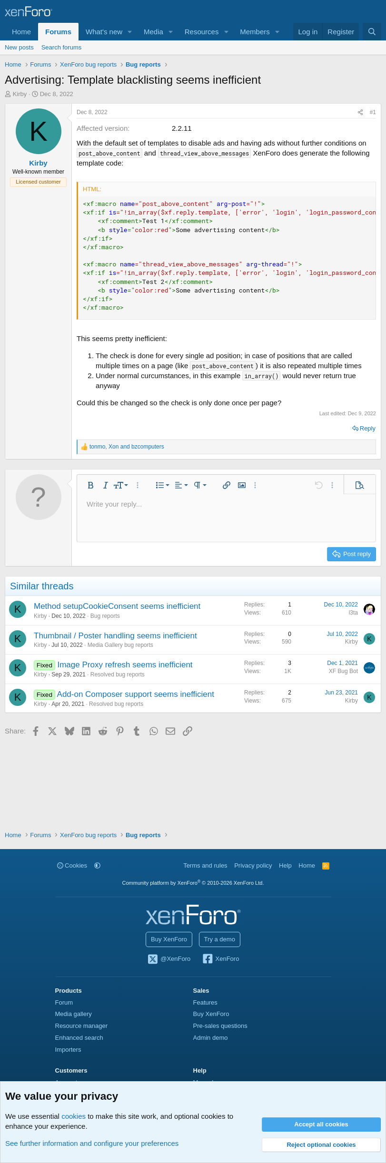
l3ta (353, 612)
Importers (68, 1049)
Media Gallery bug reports (120, 645)
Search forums (61, 47)
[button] (130, 31)
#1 (373, 112)
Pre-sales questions (220, 1025)
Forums (58, 32)
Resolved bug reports (117, 674)
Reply (368, 428)
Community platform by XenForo (193, 883)
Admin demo (210, 1037)
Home (21, 32)
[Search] (372, 31)
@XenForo (169, 959)
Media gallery (73, 1013)
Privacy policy (253, 865)
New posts (19, 47)
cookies (73, 1116)
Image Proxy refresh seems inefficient (124, 664)
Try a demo (219, 939)
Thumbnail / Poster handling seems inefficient (115, 635)
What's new (104, 32)
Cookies (72, 865)
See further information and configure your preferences (91, 1143)
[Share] (360, 112)
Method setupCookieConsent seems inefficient (117, 606)
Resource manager (81, 1025)
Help (285, 865)
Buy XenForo (169, 939)
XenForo (220, 959)
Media (153, 32)
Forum (64, 1002)
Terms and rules (205, 865)
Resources (202, 32)
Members (255, 32)
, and (126, 446)
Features (205, 1002)
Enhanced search (79, 1037)
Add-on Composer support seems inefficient (135, 694)
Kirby (20, 94)
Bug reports (105, 616)
